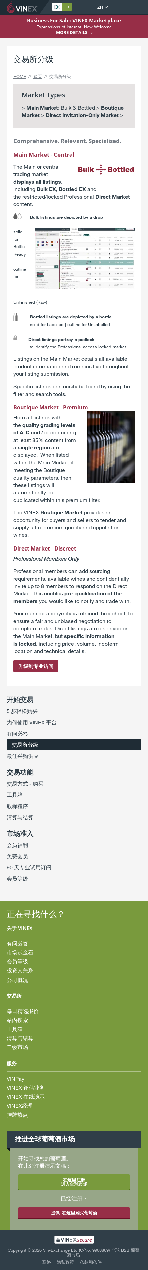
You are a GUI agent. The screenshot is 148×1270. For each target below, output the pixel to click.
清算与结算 (20, 817)
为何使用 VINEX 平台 (32, 722)
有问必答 (17, 733)
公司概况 (17, 980)
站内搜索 (17, 1020)
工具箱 (15, 794)
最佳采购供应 (23, 756)
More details (71, 32)
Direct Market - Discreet (44, 548)
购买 (37, 76)
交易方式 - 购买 (25, 783)
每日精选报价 (23, 1011)
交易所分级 (25, 744)
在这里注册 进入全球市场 (74, 1182)
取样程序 (17, 806)
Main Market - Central (44, 154)
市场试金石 (20, 952)
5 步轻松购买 (22, 711)
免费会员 (17, 856)
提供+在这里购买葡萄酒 (74, 1213)
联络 (46, 1262)
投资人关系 (20, 970)
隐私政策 (65, 1262)
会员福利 (17, 845)
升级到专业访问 (35, 666)
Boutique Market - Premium (50, 407)
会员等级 (17, 878)
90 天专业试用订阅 (29, 867)
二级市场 (17, 1047)
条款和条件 (91, 1262)
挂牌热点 (17, 1114)
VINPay (15, 1078)
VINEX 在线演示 (26, 1096)
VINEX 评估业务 (26, 1087)
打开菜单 (136, 7)
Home (19, 76)
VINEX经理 (20, 1105)
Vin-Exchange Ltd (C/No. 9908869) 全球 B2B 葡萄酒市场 (91, 1252)
